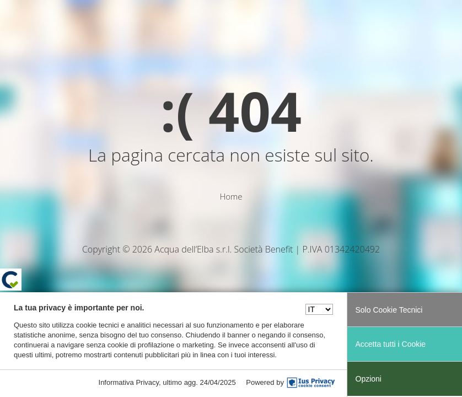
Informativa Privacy (129, 382)
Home (230, 196)
